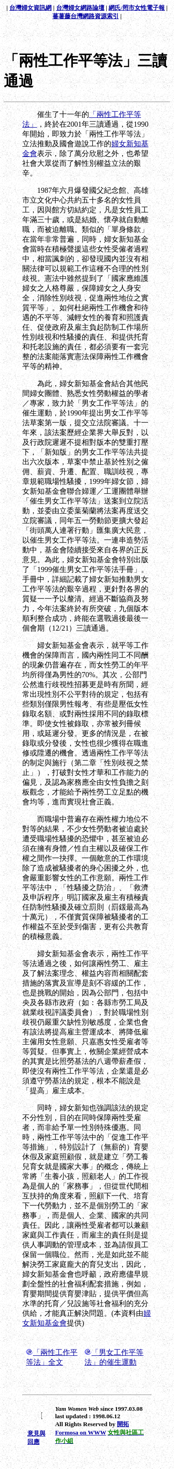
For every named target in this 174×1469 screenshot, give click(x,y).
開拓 (123, 1424)
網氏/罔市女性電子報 (137, 7)
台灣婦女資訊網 (30, 7)
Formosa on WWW (80, 1432)
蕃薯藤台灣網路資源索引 (85, 16)
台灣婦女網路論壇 (80, 7)
